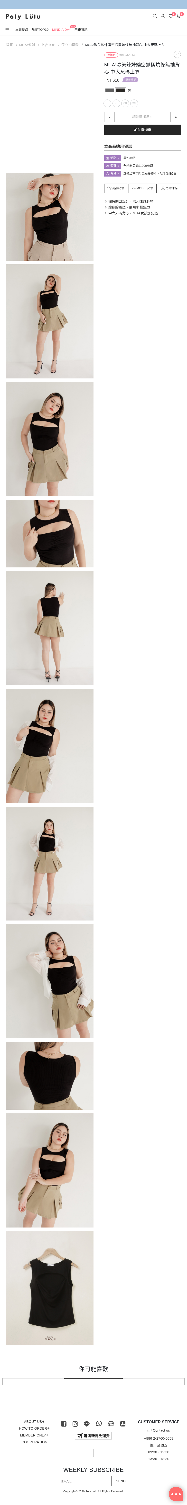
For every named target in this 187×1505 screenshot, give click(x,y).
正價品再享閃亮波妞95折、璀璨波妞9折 (150, 173)
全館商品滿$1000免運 (138, 166)
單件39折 (130, 79)
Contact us (159, 1430)
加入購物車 (142, 130)
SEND (121, 1481)
